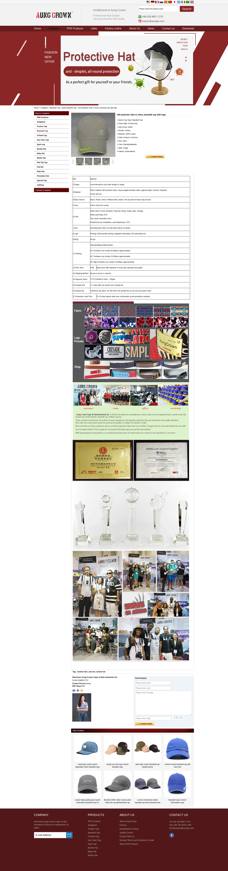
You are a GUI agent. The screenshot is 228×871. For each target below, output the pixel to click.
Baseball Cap (55, 108)
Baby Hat (40, 153)
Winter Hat (41, 158)
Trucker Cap (42, 126)
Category (44, 108)
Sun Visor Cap (43, 140)
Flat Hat (40, 167)
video (94, 28)
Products (54, 28)
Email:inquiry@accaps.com (181, 828)
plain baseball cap (69, 108)
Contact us (168, 28)
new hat (92, 672)
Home (37, 28)
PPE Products (75, 28)
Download (188, 28)
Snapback (41, 122)
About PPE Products (129, 844)
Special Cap (42, 180)
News (151, 28)
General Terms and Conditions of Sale (137, 840)
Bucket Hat (41, 149)
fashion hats (82, 672)
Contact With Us (127, 836)
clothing (40, 185)
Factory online (113, 28)
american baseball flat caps (123, 302)
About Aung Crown (128, 821)
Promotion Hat (43, 176)
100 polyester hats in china (83, 302)
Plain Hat (40, 171)
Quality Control (126, 832)
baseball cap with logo (103, 302)
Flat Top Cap (42, 162)
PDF (83, 686)
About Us (134, 28)
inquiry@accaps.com (153, 21)
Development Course (129, 829)
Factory (123, 825)
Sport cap (41, 144)
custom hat (100, 672)
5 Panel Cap (42, 135)
